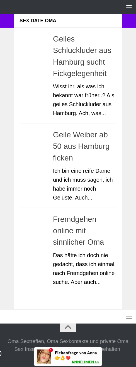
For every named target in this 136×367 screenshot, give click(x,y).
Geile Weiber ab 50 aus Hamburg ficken (81, 146)
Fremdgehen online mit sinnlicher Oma (78, 231)
